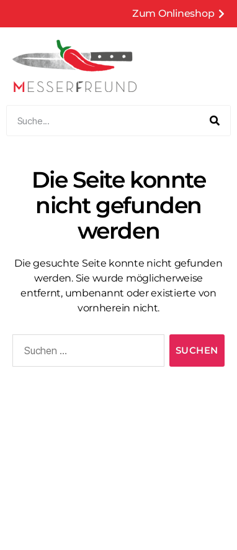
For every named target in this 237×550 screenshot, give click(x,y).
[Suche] (214, 120)
